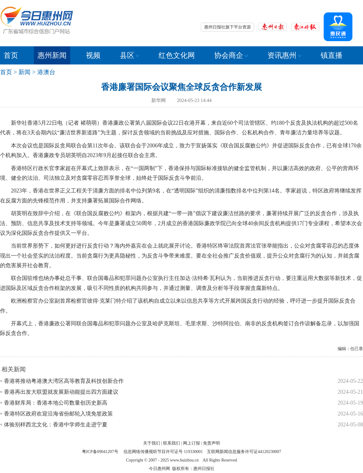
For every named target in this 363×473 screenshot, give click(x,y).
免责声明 (211, 443)
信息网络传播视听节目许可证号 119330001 (163, 451)
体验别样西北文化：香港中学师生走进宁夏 (55, 425)
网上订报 (191, 443)
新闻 (24, 72)
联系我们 (171, 443)
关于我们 (151, 443)
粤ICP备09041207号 (100, 451)
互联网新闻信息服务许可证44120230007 (244, 451)
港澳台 (46, 72)
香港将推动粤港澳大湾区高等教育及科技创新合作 (64, 381)
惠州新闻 (52, 55)
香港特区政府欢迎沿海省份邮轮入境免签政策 (58, 414)
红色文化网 (177, 55)
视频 (93, 55)
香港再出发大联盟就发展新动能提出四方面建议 (61, 392)
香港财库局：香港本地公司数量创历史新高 (55, 403)
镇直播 (331, 55)
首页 (11, 55)
